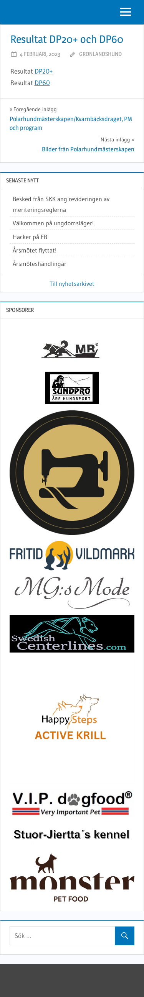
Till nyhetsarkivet (72, 283)
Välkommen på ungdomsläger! (53, 223)
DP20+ (43, 71)
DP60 (42, 83)
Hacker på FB (30, 237)
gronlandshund (100, 53)
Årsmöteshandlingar (39, 263)
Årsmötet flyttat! (34, 250)
